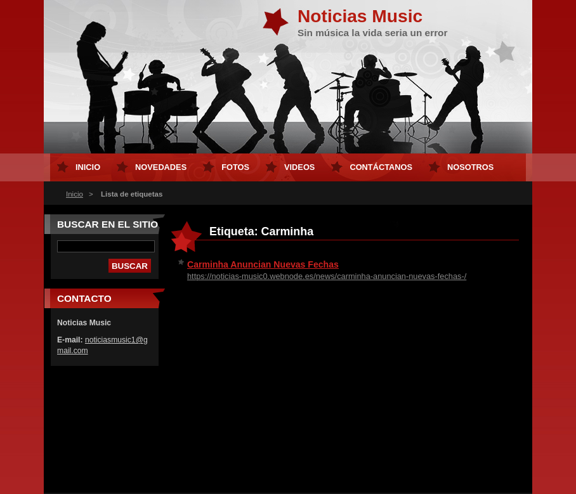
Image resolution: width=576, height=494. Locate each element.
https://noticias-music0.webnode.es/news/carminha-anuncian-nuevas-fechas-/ (326, 276)
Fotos (235, 167)
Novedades (161, 167)
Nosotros (470, 167)
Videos (299, 167)
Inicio (74, 194)
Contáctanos (381, 167)
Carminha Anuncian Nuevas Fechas (263, 264)
